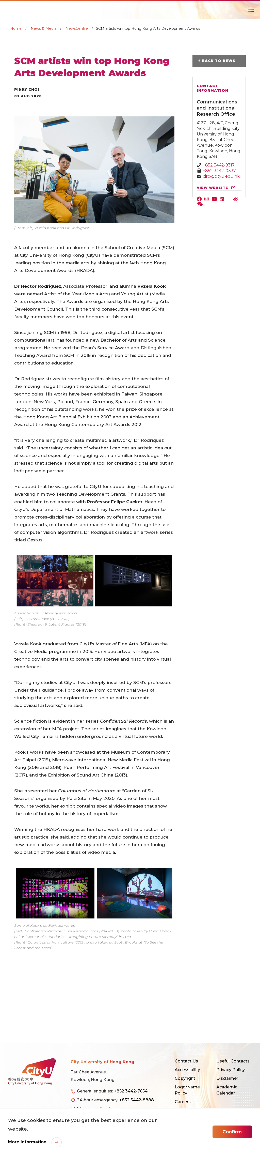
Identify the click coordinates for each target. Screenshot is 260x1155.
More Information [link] (28, 1141)
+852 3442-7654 (131, 1091)
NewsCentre (77, 28)
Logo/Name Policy (187, 1090)
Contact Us (186, 1061)
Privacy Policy (230, 1069)
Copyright (185, 1078)
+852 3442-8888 (136, 1100)
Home (16, 28)
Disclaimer (227, 1078)
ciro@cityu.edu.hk (221, 176)
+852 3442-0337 (219, 170)
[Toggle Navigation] (251, 9)
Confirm (232, 1132)
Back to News (219, 61)
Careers (183, 1101)
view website (217, 188)
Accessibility (187, 1069)
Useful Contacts (233, 1061)
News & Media (43, 28)
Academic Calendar (226, 1090)
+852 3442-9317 (219, 165)
